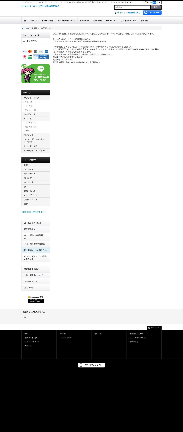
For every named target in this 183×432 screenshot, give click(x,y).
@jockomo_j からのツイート (33, 212)
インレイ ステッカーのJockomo (40, 6)
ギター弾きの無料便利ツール (35, 236)
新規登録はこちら (134, 13)
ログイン (119, 13)
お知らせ (98, 334)
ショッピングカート (32, 342)
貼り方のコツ (29, 229)
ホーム (27, 334)
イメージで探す (65, 338)
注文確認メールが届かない (35, 250)
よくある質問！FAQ (32, 223)
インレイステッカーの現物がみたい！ (35, 257)
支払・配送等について (33, 275)
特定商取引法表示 (31, 269)
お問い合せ (28, 287)
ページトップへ (156, 328)
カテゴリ (63, 334)
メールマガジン (30, 281)
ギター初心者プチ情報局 (34, 244)
